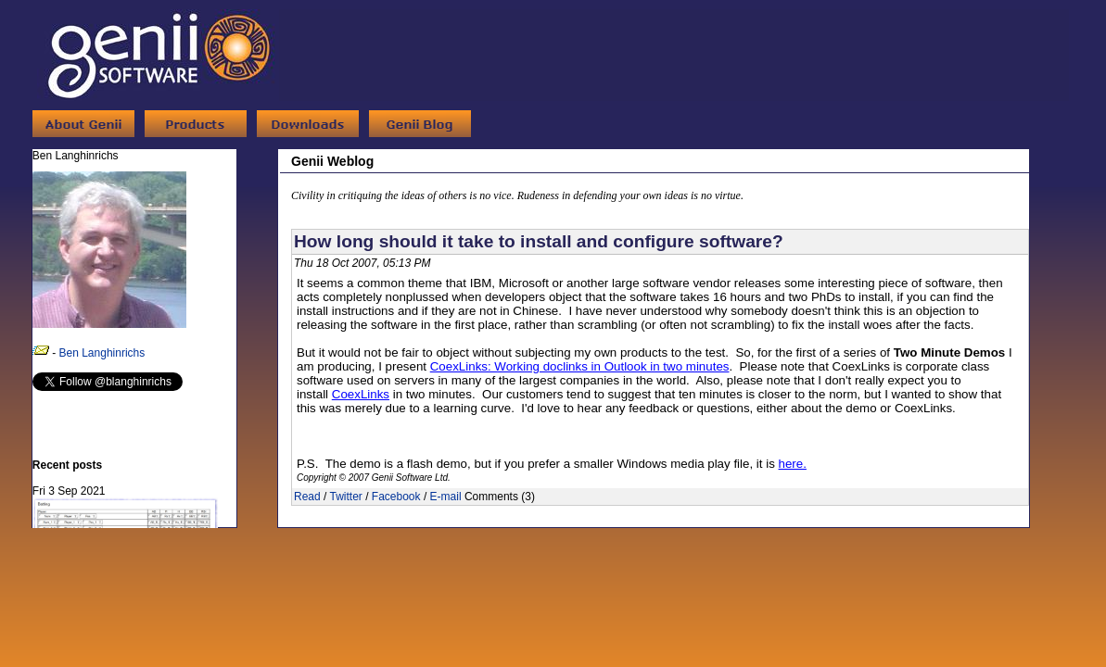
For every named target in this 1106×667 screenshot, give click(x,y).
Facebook (396, 496)
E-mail (446, 496)
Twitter (345, 496)
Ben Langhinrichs (102, 352)
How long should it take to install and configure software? (538, 241)
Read (307, 496)
